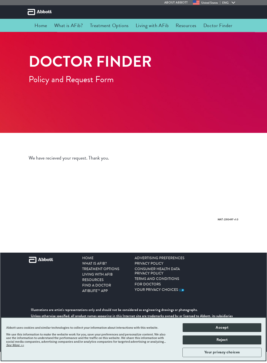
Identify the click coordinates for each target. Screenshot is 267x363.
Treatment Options (100, 269)
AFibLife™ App (95, 291)
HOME (88, 258)
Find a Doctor (96, 285)
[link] (178, 2)
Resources (93, 280)
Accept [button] (222, 327)
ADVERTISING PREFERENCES (159, 258)
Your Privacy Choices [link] (159, 289)
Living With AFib (97, 274)
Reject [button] (222, 340)
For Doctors (148, 284)
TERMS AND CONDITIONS (157, 278)
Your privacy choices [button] (222, 352)
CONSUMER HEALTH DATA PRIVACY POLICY (157, 271)
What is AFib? (94, 263)
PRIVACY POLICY (149, 263)
